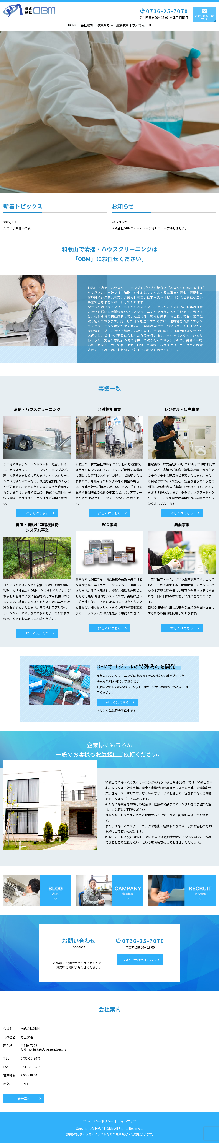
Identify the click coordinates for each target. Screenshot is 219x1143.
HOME (72, 25)
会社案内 (87, 25)
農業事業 (122, 25)
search (152, 25)
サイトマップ (127, 1121)
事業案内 (103, 25)
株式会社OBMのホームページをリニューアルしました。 (150, 228)
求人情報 (138, 25)
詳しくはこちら (37, 513)
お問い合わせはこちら (140, 960)
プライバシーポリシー (98, 1121)
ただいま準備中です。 (18, 228)
